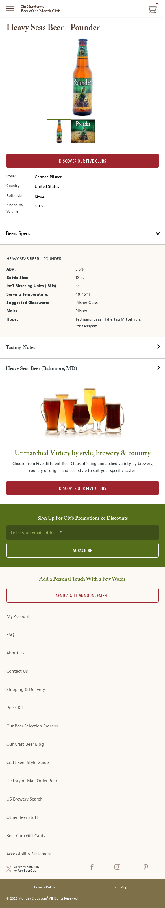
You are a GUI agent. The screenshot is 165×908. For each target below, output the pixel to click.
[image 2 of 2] (83, 132)
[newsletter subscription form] (82, 532)
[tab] (82, 234)
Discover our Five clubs (82, 161)
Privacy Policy (44, 887)
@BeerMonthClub (26, 867)
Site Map (120, 887)
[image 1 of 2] (59, 132)
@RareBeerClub (25, 871)
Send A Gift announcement (82, 596)
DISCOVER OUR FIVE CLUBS (82, 488)
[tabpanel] (82, 291)
